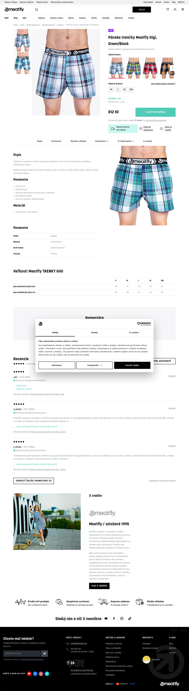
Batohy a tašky (56, 18)
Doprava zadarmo (26, 2)
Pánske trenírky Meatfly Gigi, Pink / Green (48, 432)
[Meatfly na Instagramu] (121, 619)
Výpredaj (105, 18)
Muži (6, 18)
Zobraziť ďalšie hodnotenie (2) (34, 481)
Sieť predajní (148, 2)
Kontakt (158, 2)
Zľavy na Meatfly (113, 648)
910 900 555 (76, 649)
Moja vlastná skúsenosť (154, 361)
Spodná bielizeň (48, 25)
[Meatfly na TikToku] (129, 619)
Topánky (41, 18)
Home (15, 25)
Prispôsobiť (94, 365)
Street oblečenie (33, 25)
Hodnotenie (126, 141)
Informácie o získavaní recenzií (162, 481)
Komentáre (101, 141)
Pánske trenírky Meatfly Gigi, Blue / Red (47, 394)
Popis (39, 141)
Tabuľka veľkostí (78, 141)
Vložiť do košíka (155, 112)
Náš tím (172, 648)
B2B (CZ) (181, 2)
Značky (131, 18)
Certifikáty (110, 675)
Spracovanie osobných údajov (119, 666)
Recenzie (151, 659)
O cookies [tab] (134, 332)
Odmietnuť (57, 365)
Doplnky (82, 18)
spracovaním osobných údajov (32, 659)
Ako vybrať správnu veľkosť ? (163, 84)
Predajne (147, 644)
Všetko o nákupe (11, 2)
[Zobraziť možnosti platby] (121, 684)
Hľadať (142, 10)
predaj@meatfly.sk (79, 644)
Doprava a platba (113, 653)
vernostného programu (156, 121)
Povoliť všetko (132, 365)
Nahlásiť (172, 376)
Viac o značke (99, 586)
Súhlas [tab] (55, 332)
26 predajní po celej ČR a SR (82, 671)
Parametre (56, 141)
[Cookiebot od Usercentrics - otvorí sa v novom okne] (139, 324)
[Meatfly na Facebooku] (114, 619)
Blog (173, 2)
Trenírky (60, 25)
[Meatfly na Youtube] (106, 619)
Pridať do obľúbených (146, 128)
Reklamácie (111, 662)
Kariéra (167, 2)
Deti (24, 18)
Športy (71, 18)
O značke (147, 141)
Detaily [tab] (94, 332)
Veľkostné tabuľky (114, 644)
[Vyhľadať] (83, 10)
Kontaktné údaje (150, 648)
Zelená (54, 236)
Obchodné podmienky (115, 671)
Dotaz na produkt (165, 128)
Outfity (94, 18)
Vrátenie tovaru (42, 2)
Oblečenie (119, 18)
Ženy (16, 18)
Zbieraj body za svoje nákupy (62, 2)
